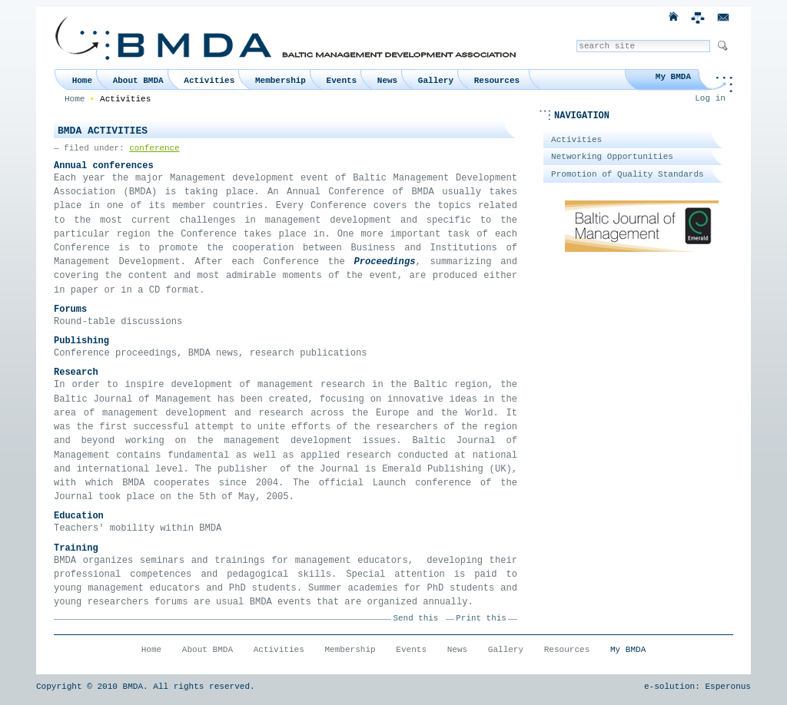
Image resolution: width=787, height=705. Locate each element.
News (387, 80)
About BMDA (138, 80)
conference (154, 148)
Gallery (435, 80)
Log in (710, 98)
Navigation (581, 116)
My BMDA (673, 76)
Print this (481, 618)
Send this (416, 618)
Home (82, 80)
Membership (280, 80)
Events (342, 80)
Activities (209, 80)
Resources (497, 80)
